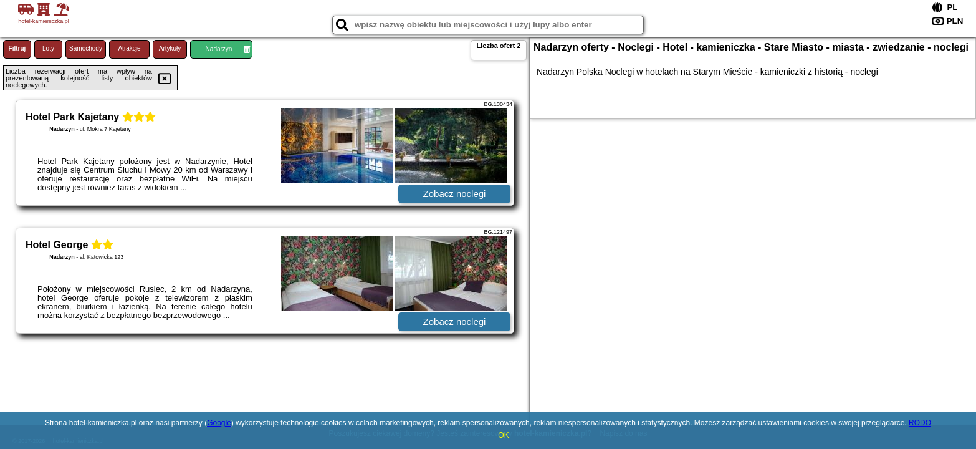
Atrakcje (129, 48)
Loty (48, 48)
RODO (920, 422)
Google (219, 422)
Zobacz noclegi (454, 193)
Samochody (85, 48)
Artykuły (170, 48)
